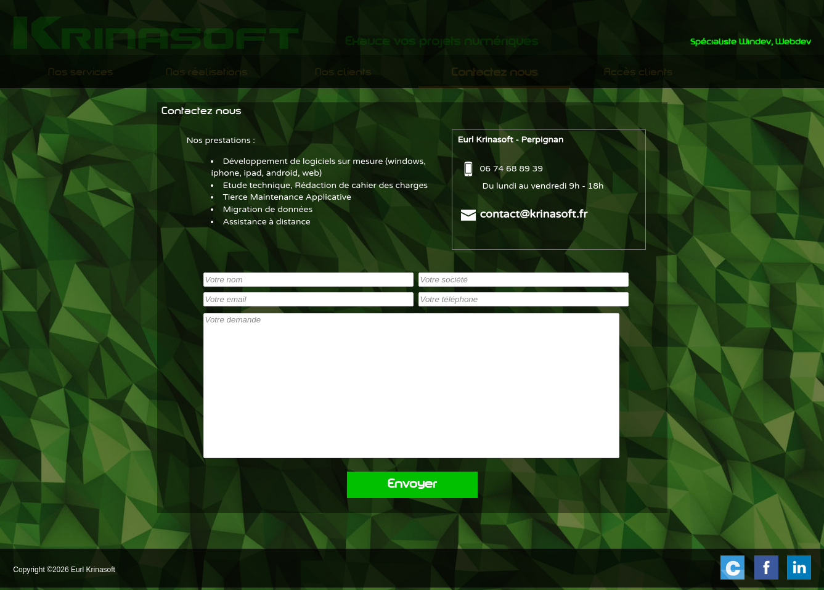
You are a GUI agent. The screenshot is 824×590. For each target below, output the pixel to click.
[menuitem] (80, 72)
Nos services (80, 73)
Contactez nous (494, 73)
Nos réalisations (206, 73)
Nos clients (343, 73)
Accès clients (638, 73)
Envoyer (412, 485)
